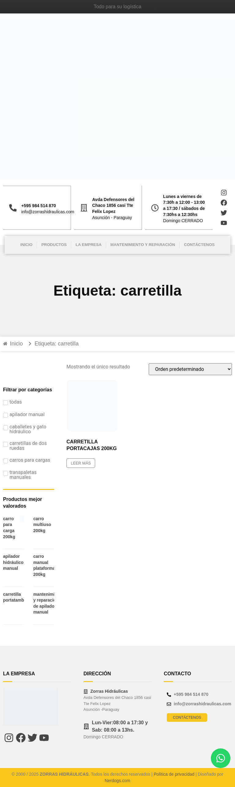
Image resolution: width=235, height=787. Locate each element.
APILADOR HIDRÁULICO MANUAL (13, 562)
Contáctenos (199, 244)
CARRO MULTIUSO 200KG (42, 524)
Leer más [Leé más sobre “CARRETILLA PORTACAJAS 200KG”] (81, 463)
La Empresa (89, 244)
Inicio (26, 244)
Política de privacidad (174, 774)
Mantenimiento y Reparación (142, 244)
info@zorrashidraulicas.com (47, 211)
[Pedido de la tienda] (190, 369)
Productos (54, 244)
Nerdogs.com (117, 780)
